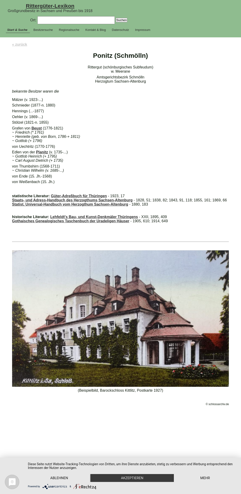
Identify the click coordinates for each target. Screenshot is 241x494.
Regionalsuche (69, 30)
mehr (60, 478)
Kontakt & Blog (95, 30)
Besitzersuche (43, 30)
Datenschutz (120, 30)
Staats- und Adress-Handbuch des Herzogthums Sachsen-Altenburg (72, 200)
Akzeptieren (134, 470)
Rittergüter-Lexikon (50, 6)
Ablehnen (60, 470)
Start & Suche (17, 30)
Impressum (142, 30)
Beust (36, 128)
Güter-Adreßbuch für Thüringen (79, 196)
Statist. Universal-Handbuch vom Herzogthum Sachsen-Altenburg (70, 204)
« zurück (19, 44)
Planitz (42, 152)
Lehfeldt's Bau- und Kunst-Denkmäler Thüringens (94, 217)
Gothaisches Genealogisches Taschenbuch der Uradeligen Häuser (70, 221)
